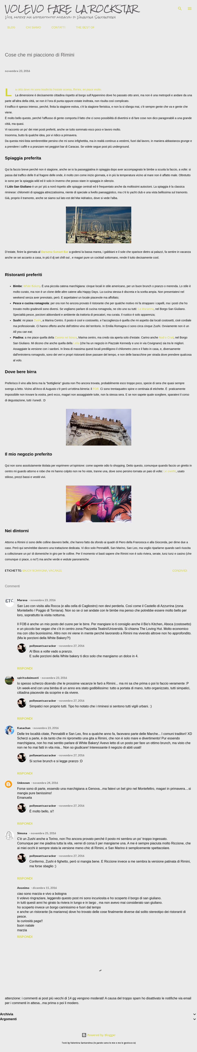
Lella (76, 343)
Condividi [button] (180, 570)
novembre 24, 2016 (45, 782)
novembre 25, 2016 (43, 833)
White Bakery (31, 286)
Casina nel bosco (66, 337)
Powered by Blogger (99, 1035)
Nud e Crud (166, 337)
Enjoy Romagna (35, 570)
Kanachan (23, 728)
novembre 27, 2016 (71, 645)
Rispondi (24, 668)
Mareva (22, 600)
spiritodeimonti (28, 677)
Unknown (23, 782)
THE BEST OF (82, 27)
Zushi (37, 320)
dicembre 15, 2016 (44, 887)
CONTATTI (56, 27)
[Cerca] (179, 7)
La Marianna (146, 309)
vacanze (55, 570)
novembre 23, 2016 (43, 600)
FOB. (96, 388)
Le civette (170, 471)
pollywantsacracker (42, 645)
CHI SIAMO (30, 27)
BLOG (9, 27)
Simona (22, 833)
